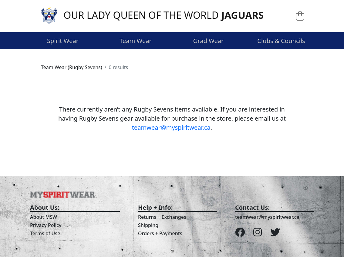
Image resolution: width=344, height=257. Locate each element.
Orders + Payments (160, 233)
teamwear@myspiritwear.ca (171, 127)
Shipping (148, 225)
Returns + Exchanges (162, 217)
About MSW (43, 217)
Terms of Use (45, 233)
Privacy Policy (45, 225)
